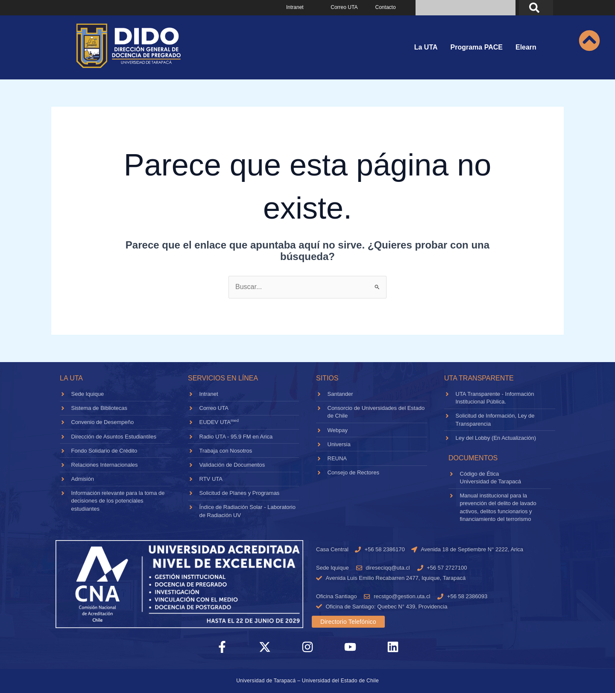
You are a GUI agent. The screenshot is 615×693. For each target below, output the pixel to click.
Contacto (385, 7)
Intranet (295, 7)
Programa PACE (477, 47)
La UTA (426, 47)
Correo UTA (344, 7)
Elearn (525, 47)
